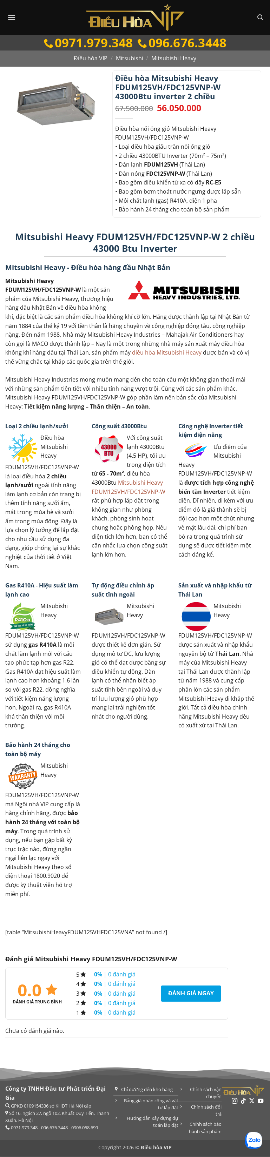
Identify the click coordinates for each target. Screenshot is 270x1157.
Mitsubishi (129, 58)
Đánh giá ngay (191, 993)
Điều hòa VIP (90, 58)
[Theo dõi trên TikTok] (243, 1101)
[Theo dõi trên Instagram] (234, 1101)
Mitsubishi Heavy (173, 58)
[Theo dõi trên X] (252, 1101)
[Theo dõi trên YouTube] (260, 1101)
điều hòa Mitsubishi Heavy (167, 353)
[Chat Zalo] (253, 1140)
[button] (11, 17)
